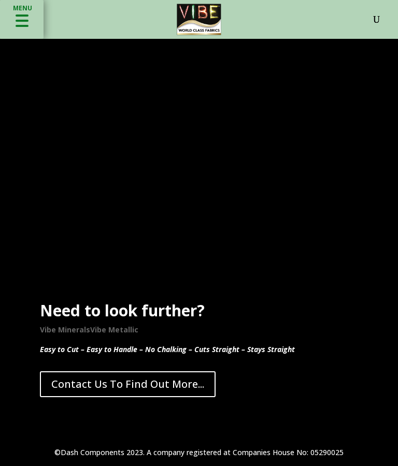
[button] (22, 19)
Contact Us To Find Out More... (127, 384)
